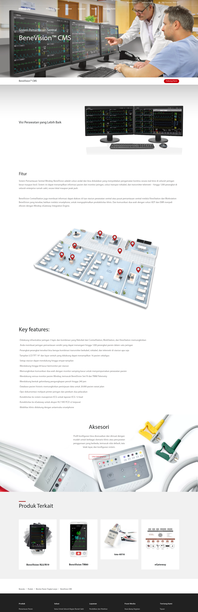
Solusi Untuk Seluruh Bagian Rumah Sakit (69, 609)
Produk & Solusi (52, 9)
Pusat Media (131, 2)
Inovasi (69, 9)
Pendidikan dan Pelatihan (98, 609)
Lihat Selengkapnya (99, 457)
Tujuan (162, 609)
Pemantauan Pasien (26, 609)
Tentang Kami (109, 9)
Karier (94, 9)
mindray (25, 9)
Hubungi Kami (147, 2)
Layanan (81, 9)
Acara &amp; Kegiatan (132, 609)
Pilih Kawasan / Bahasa (170, 2)
